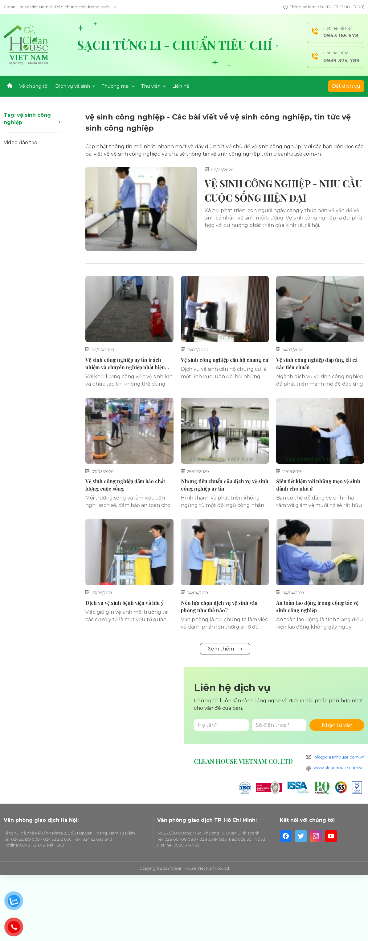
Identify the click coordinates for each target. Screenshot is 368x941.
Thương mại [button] (118, 86)
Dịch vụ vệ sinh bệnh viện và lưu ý (124, 603)
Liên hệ (180, 86)
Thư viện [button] (153, 86)
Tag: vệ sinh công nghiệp (32, 118)
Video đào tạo (20, 142)
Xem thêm (225, 649)
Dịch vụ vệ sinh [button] (75, 86)
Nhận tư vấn (337, 725)
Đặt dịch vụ (346, 86)
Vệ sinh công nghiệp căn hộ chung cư (224, 360)
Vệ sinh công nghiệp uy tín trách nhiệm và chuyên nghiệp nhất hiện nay (125, 367)
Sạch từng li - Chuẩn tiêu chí (177, 45)
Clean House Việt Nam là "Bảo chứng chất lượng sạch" (60, 6)
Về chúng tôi (33, 86)
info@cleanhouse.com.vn (338, 757)
